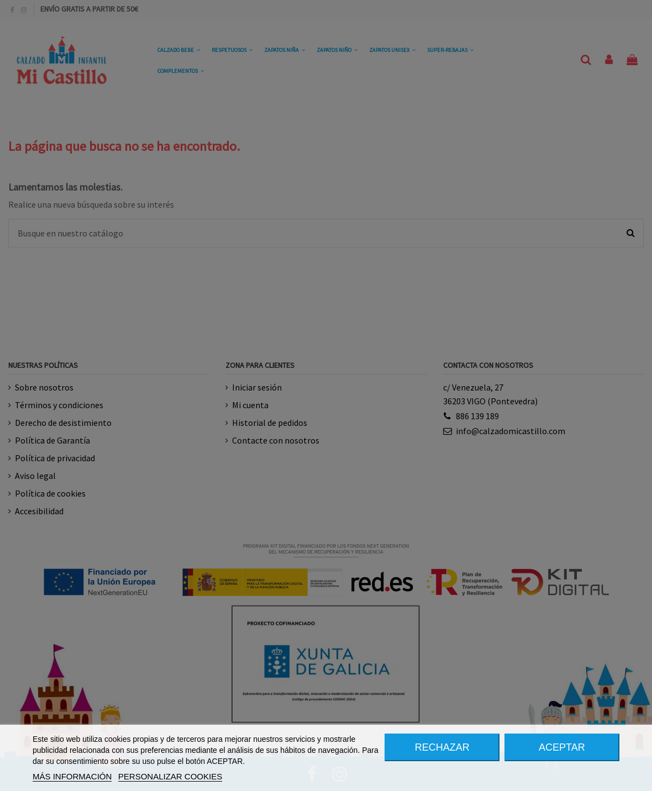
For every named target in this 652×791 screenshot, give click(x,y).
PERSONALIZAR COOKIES (170, 776)
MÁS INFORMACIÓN (72, 776)
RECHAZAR (442, 747)
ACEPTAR (562, 747)
